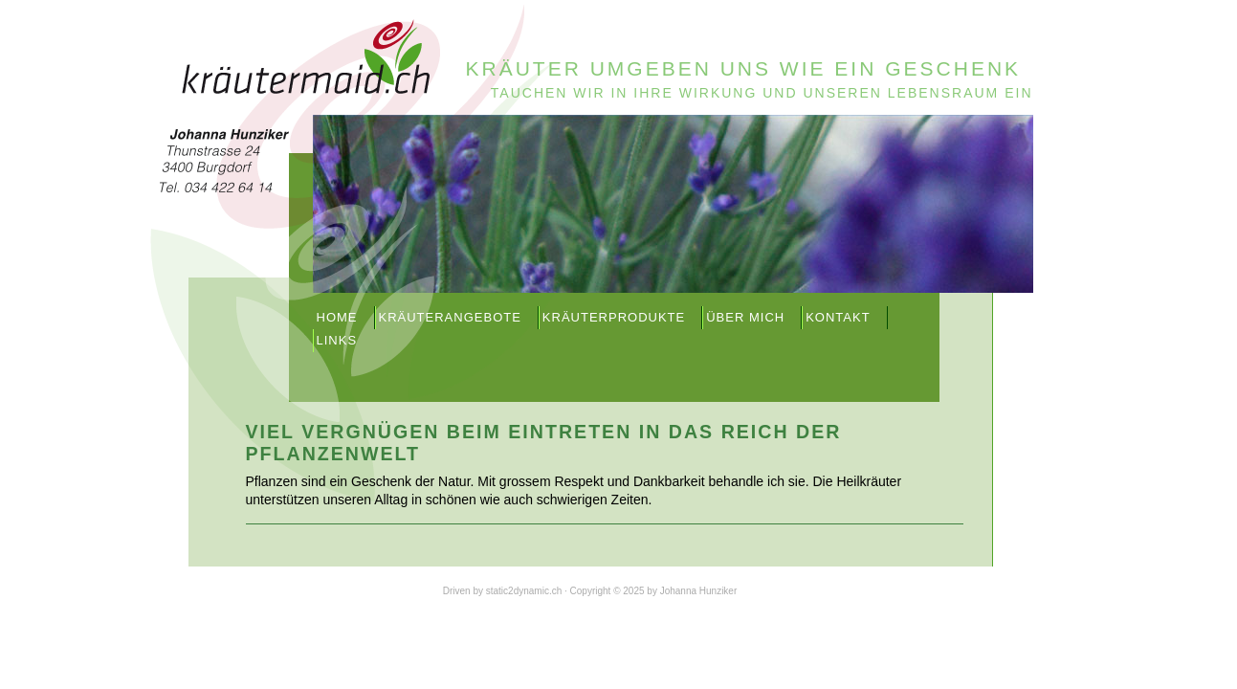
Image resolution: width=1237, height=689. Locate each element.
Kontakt (838, 317)
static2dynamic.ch (524, 591)
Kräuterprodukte (613, 317)
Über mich (745, 317)
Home (337, 317)
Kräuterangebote (450, 317)
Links (337, 340)
